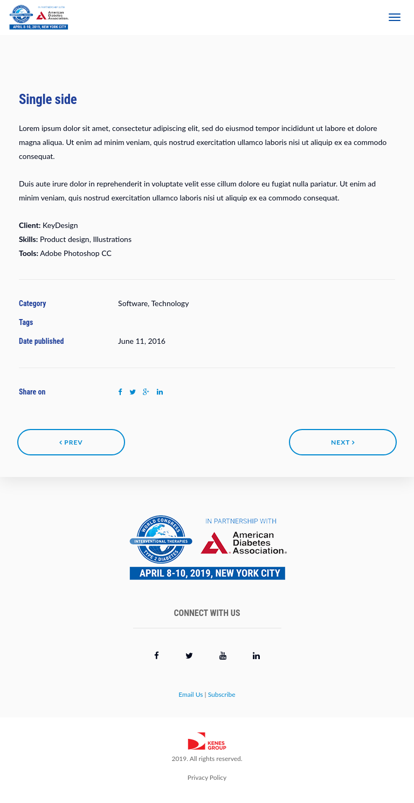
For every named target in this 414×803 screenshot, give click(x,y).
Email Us (190, 694)
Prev (70, 442)
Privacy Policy (207, 777)
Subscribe (222, 694)
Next (343, 442)
